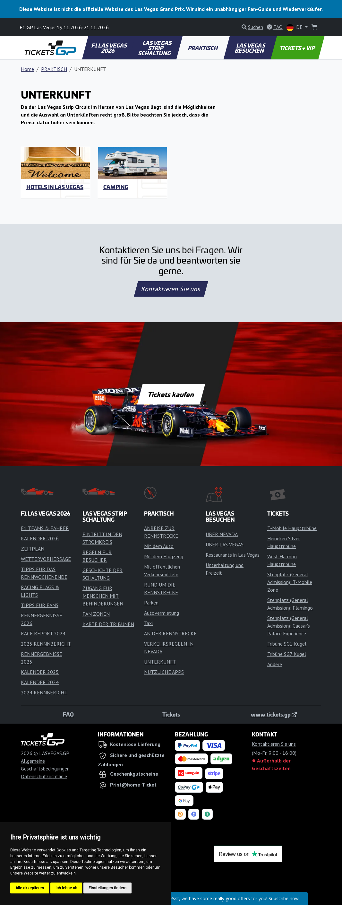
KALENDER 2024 (40, 682)
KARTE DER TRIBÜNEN (108, 624)
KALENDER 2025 (40, 672)
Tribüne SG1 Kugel (286, 643)
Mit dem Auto (159, 546)
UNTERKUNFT (160, 661)
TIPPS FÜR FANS (39, 605)
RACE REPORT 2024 (43, 633)
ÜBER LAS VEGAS (225, 544)
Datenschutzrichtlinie (44, 776)
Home (27, 69)
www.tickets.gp (274, 714)
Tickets (171, 714)
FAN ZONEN (96, 614)
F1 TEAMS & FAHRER (45, 528)
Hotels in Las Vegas (54, 187)
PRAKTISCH (203, 48)
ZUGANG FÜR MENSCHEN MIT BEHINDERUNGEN (102, 596)
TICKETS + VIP (297, 48)
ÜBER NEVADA (222, 534)
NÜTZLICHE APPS (164, 672)
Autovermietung (161, 613)
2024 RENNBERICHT (44, 692)
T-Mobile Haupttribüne (292, 528)
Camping (115, 187)
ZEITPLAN (32, 548)
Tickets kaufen (171, 394)
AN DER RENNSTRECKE (170, 633)
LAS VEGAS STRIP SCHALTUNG (155, 48)
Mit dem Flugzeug (163, 556)
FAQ (68, 714)
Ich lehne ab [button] (66, 888)
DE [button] (295, 27)
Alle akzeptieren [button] (29, 888)
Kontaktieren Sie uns (171, 289)
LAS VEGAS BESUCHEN (250, 47)
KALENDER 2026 (40, 538)
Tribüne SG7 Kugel (286, 654)
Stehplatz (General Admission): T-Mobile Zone (289, 582)
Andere (274, 664)
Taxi (148, 623)
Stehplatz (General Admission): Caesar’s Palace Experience (288, 626)
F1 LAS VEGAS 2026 (110, 47)
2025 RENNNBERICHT (46, 643)
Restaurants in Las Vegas (233, 555)
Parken (151, 602)
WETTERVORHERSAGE (46, 559)
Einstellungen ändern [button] (107, 888)
